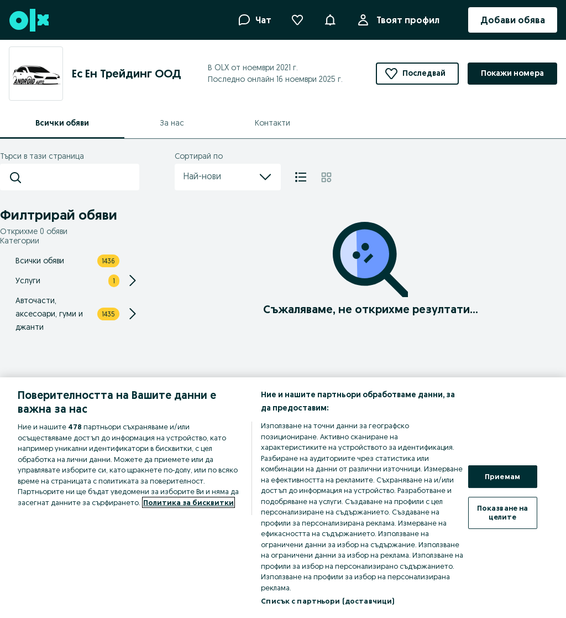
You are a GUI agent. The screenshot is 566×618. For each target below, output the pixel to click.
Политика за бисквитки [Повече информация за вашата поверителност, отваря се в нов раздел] (188, 502)
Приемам (502, 476)
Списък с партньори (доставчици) (327, 600)
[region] (283, 497)
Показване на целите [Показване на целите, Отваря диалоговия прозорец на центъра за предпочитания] (502, 512)
